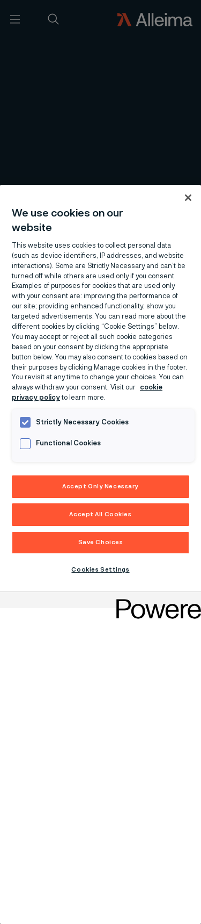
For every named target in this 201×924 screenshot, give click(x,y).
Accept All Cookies (100, 514)
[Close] (188, 198)
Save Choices (100, 542)
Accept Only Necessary (100, 486)
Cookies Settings (100, 570)
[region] (100, 554)
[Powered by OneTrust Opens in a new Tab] (155, 601)
